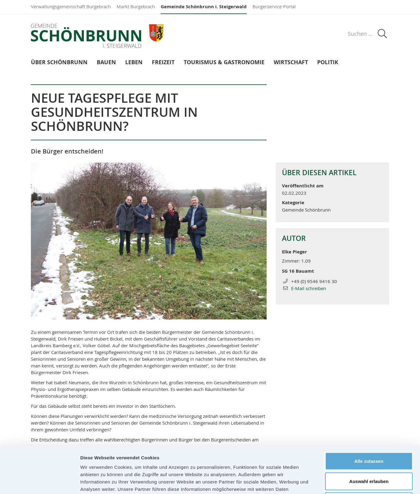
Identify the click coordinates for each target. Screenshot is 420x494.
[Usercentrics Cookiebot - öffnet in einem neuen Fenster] (39, 482)
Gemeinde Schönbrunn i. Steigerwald (204, 6)
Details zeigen (325, 482)
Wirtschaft (291, 62)
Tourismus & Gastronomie (224, 62)
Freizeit (163, 62)
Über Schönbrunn (59, 62)
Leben (134, 62)
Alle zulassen (368, 413)
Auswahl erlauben (368, 434)
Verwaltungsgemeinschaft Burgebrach (71, 6)
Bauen (106, 62)
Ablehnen (368, 453)
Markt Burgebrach (136, 6)
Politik (327, 62)
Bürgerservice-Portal (274, 6)
